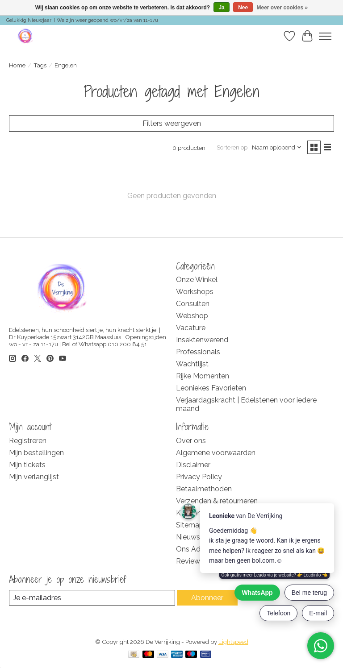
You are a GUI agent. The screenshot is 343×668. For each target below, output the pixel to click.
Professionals (198, 352)
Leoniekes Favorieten (211, 388)
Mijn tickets (27, 465)
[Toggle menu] (325, 36)
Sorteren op (232, 147)
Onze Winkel (197, 279)
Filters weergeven (171, 123)
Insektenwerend (202, 340)
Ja (221, 7)
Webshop (192, 315)
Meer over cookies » (282, 7)
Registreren (27, 440)
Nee (243, 7)
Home (17, 65)
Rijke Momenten (202, 376)
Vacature (190, 328)
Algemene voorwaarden (215, 452)
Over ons (191, 440)
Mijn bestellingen (36, 452)
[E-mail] (92, 598)
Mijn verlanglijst (34, 477)
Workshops (194, 291)
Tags (39, 65)
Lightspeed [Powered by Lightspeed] (233, 641)
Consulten (192, 303)
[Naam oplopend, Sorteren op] (277, 147)
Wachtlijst (192, 364)
